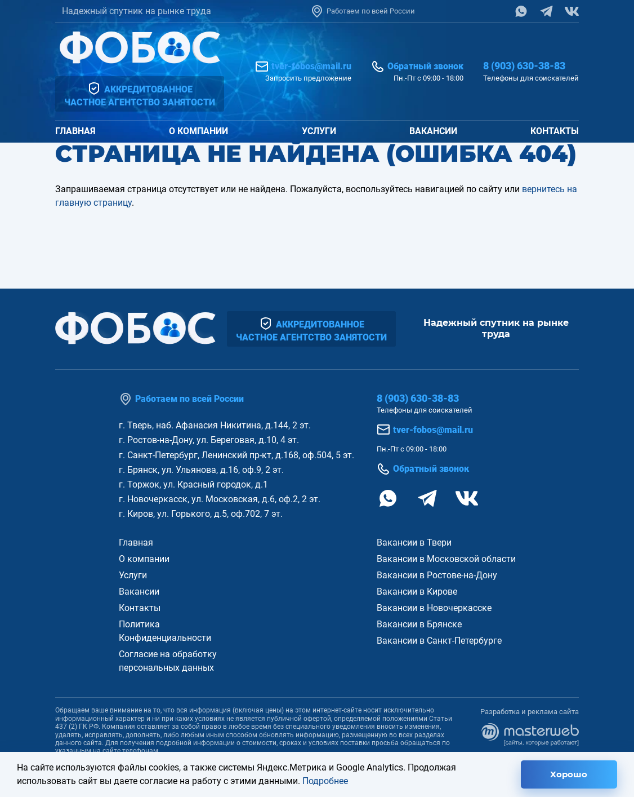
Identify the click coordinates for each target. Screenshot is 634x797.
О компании (198, 131)
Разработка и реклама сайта (529, 726)
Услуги (319, 131)
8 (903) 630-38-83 (524, 66)
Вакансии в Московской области (446, 559)
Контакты (554, 131)
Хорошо (568, 774)
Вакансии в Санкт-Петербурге (439, 640)
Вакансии (433, 131)
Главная (75, 131)
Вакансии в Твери (414, 542)
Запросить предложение (308, 78)
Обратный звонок (417, 66)
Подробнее (325, 781)
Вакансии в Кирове (417, 591)
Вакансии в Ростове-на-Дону (437, 575)
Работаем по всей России (362, 11)
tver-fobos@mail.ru (303, 66)
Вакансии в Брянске (419, 624)
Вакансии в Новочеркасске (434, 608)
